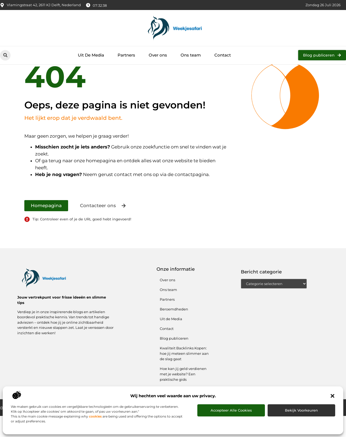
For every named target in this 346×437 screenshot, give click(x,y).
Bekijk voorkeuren (301, 410)
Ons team (191, 55)
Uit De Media (91, 55)
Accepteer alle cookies (231, 410)
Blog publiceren (174, 359)
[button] (332, 396)
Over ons (158, 55)
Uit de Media (171, 340)
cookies (95, 416)
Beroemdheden (174, 330)
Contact (222, 55)
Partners (126, 55)
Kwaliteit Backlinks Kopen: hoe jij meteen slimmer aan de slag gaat (184, 374)
